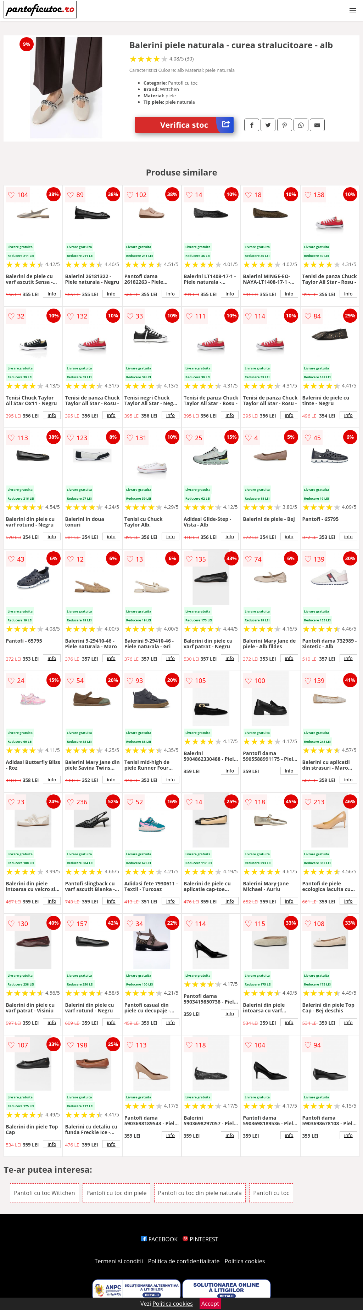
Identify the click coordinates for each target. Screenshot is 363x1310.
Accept (210, 1304)
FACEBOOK (159, 1239)
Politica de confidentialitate (184, 1261)
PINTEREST (200, 1239)
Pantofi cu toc (271, 1193)
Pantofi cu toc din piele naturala (200, 1193)
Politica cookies (245, 1261)
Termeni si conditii (119, 1261)
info (52, 294)
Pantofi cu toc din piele (116, 1193)
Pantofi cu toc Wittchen (44, 1193)
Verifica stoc (197, 125)
